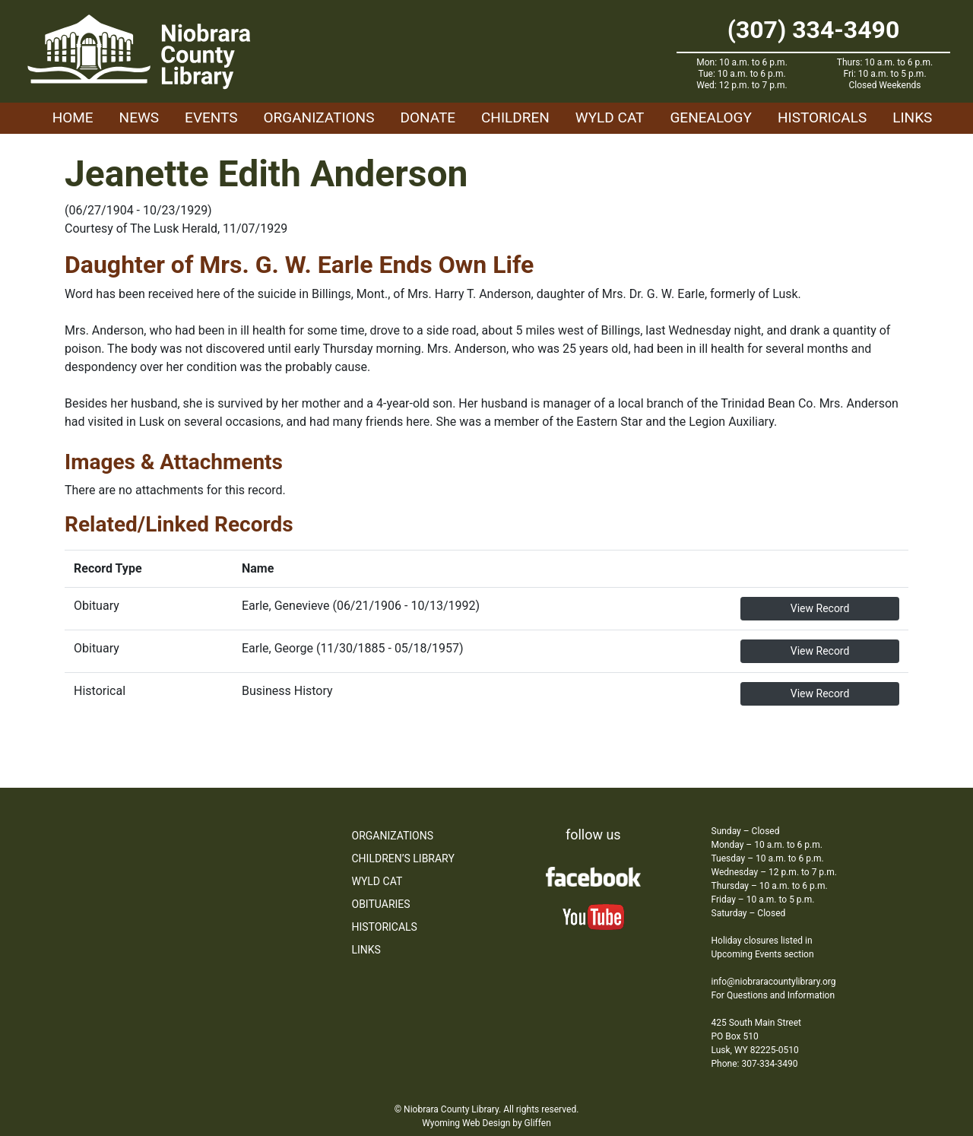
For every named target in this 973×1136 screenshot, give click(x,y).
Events (211, 117)
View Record (820, 608)
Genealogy (711, 117)
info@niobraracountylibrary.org (774, 981)
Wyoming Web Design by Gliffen (486, 1123)
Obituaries (381, 904)
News (139, 117)
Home (72, 117)
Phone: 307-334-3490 (755, 1063)
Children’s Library (403, 858)
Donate (427, 117)
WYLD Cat (610, 117)
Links (912, 117)
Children (515, 117)
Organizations (319, 117)
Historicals (822, 117)
